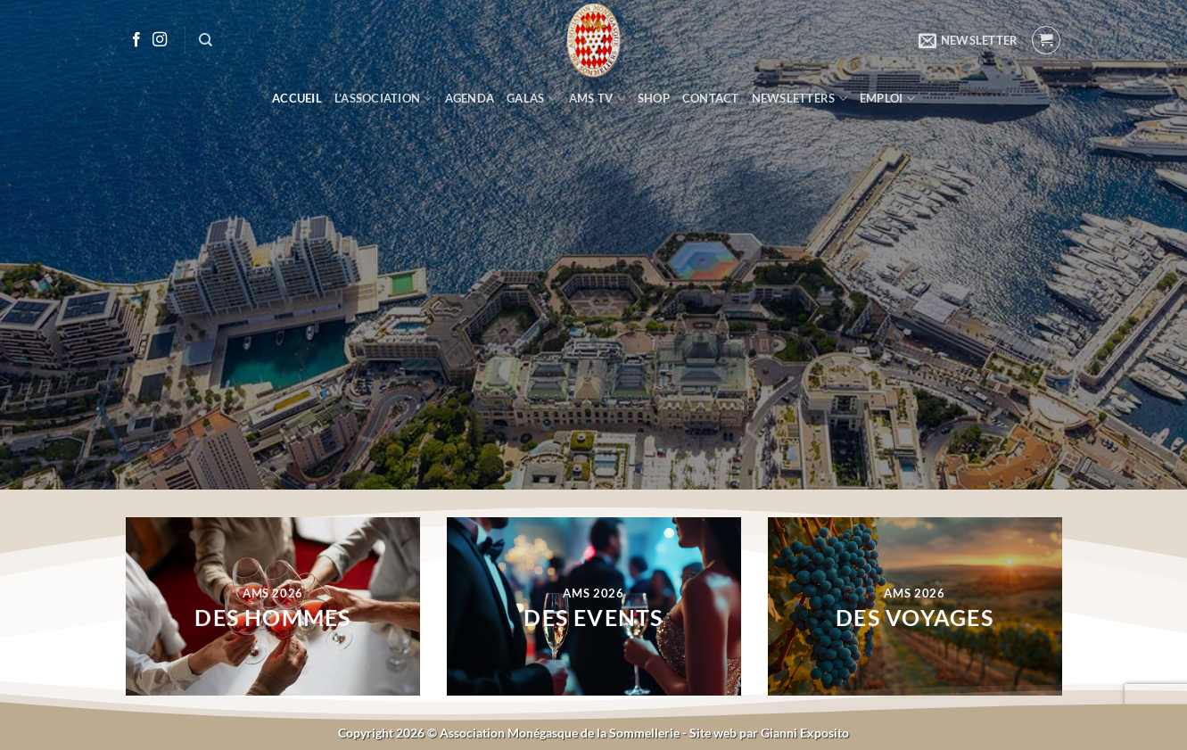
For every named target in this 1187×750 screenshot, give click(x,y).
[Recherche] (205, 40)
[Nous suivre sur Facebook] (136, 40)
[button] (968, 40)
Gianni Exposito (805, 732)
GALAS (531, 98)
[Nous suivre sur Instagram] (159, 40)
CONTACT (710, 98)
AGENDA (470, 98)
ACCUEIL (297, 98)
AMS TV (597, 98)
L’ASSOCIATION (383, 98)
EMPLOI (887, 98)
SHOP (654, 98)
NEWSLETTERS (799, 98)
